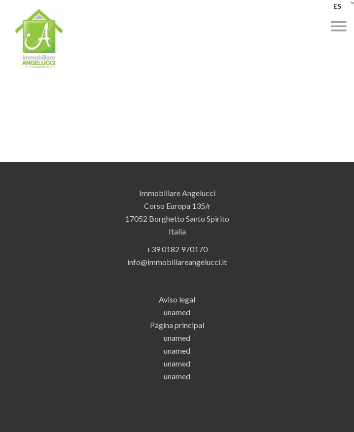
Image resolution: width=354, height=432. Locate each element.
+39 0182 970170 (177, 249)
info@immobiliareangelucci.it (177, 261)
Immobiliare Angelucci (177, 193)
